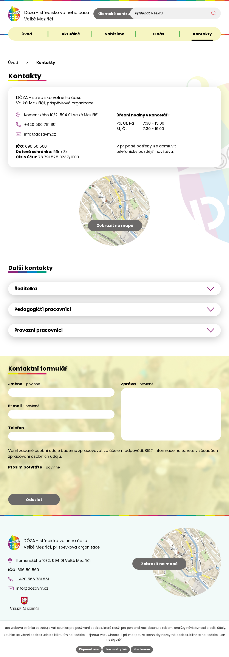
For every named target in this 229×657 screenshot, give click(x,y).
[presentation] (41, 482)
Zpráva (137, 385)
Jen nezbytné (116, 649)
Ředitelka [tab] (27, 288)
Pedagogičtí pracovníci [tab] (45, 310)
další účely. (217, 628)
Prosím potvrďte (34, 468)
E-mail (23, 407)
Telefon (16, 429)
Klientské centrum (116, 14)
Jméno (24, 385)
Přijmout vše (87, 649)
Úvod (13, 62)
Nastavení (143, 649)
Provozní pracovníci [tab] (40, 331)
